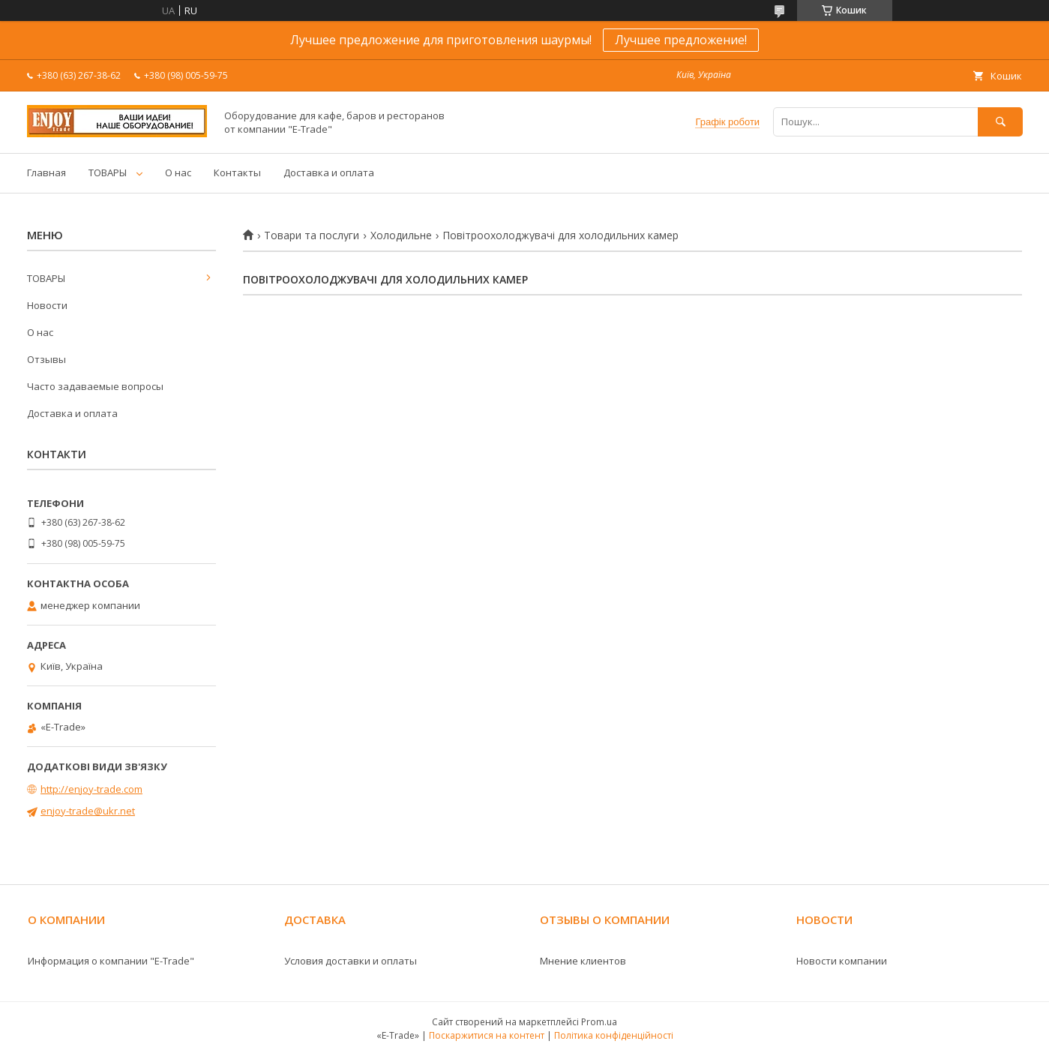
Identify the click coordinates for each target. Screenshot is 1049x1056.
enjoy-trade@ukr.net (87, 811)
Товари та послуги (311, 236)
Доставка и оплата (328, 172)
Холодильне (401, 236)
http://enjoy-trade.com (91, 789)
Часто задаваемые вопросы (95, 386)
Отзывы (46, 359)
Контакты (237, 172)
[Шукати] (1000, 121)
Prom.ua (599, 1022)
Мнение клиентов (583, 961)
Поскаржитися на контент (486, 1035)
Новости (47, 305)
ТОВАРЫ (107, 172)
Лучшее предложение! (681, 40)
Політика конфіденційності (613, 1035)
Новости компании (841, 961)
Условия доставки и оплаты (350, 961)
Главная (46, 172)
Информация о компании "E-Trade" (111, 961)
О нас (178, 172)
